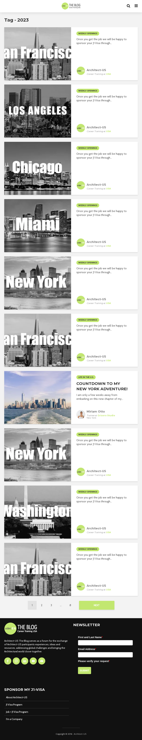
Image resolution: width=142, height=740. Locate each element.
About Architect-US (16, 697)
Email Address (87, 649)
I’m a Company (14, 719)
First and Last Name (90, 637)
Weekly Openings (87, 33)
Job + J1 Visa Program (17, 711)
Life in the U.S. (86, 377)
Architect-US (80, 734)
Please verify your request (94, 661)
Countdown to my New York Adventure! (101, 386)
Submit (84, 670)
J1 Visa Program (14, 704)
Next (97, 605)
